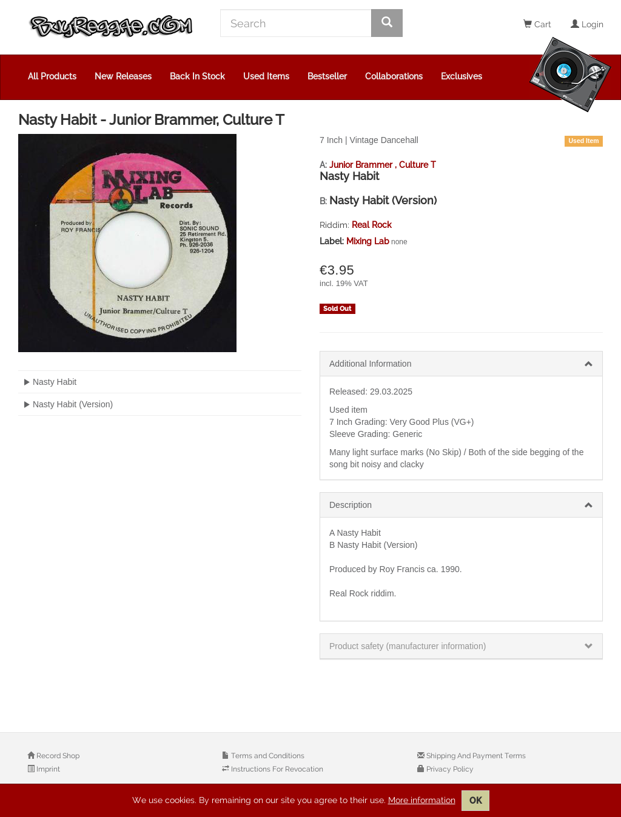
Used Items (266, 76)
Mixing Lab (367, 241)
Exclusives (461, 76)
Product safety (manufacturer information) (407, 646)
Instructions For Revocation (276, 769)
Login (587, 24)
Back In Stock (197, 76)
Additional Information (370, 363)
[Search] (296, 23)
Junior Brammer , (364, 165)
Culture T (417, 165)
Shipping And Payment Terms (475, 756)
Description (350, 505)
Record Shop (57, 756)
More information (421, 800)
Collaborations (394, 76)
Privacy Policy (449, 769)
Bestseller (327, 76)
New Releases (123, 76)
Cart (537, 24)
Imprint (47, 769)
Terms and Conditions (266, 756)
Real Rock (372, 225)
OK (475, 800)
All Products (52, 76)
